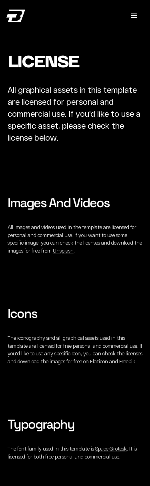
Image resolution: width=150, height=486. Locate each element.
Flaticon (99, 361)
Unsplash (63, 250)
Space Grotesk (111, 448)
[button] (134, 15)
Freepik (127, 361)
